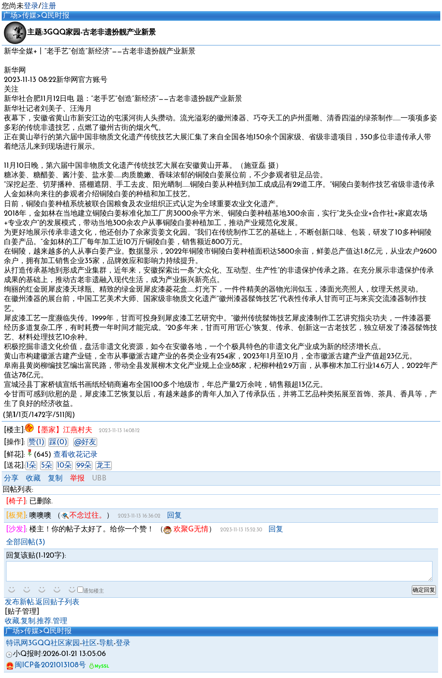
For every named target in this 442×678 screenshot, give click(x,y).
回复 (174, 515)
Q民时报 (55, 15)
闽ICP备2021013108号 (46, 669)
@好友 (85, 442)
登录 (31, 6)
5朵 (46, 465)
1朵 (31, 465)
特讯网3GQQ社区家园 (43, 647)
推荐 (44, 625)
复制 (55, 478)
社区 (89, 647)
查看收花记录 (76, 454)
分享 (11, 478)
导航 (106, 647)
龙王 (103, 465)
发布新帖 (19, 606)
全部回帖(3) (25, 542)
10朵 (64, 465)
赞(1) (36, 442)
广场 (10, 15)
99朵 (84, 465)
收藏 (33, 478)
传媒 (29, 15)
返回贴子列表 (57, 606)
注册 (48, 6)
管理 (60, 625)
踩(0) (58, 442)
